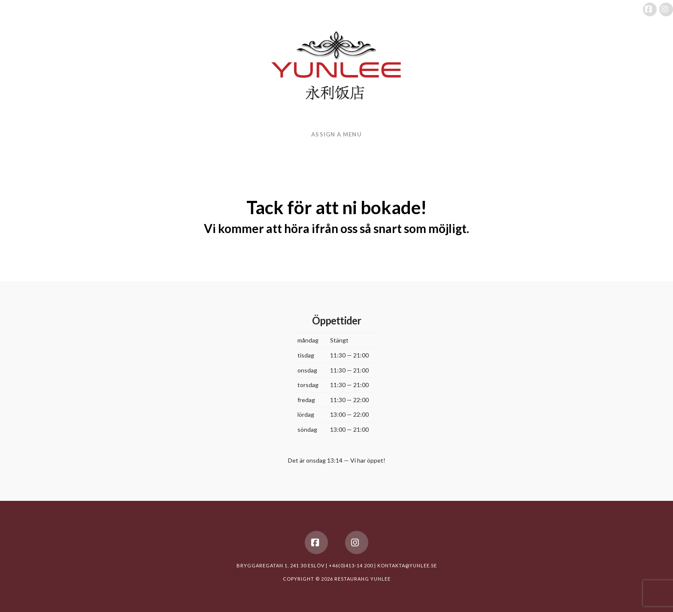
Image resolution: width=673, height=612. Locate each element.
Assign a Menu (336, 134)
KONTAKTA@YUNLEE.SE (407, 565)
